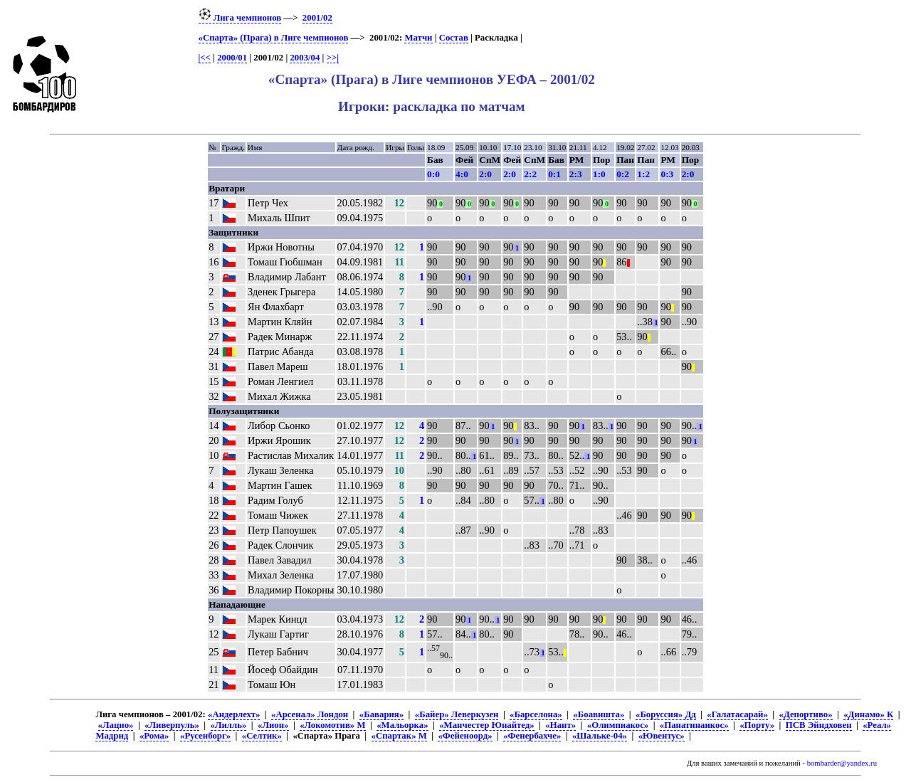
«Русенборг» (205, 736)
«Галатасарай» (737, 714)
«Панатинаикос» (694, 725)
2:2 (530, 174)
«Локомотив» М (332, 725)
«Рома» (154, 736)
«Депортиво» (806, 714)
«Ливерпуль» (171, 725)
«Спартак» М (399, 736)
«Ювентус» (661, 736)
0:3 (666, 174)
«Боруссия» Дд (666, 714)
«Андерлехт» (234, 714)
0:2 (622, 174)
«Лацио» (116, 725)
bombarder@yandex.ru (842, 763)
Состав (453, 38)
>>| (333, 58)
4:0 (462, 174)
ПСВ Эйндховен (819, 725)
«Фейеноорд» (465, 736)
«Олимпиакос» (617, 725)
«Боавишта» (598, 714)
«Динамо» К (868, 714)
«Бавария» (381, 714)
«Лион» (273, 725)
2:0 (485, 174)
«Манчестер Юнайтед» (487, 725)
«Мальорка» (402, 725)
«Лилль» (229, 725)
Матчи (418, 38)
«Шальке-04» (599, 736)
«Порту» (756, 725)
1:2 (643, 174)
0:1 (554, 174)
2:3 (575, 174)
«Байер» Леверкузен (457, 714)
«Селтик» (262, 736)
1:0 (599, 174)
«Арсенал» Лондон (309, 714)
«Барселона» (536, 714)
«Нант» (560, 725)
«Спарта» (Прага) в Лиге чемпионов (274, 38)
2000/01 (232, 58)
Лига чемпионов (240, 18)
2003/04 (305, 58)
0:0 (433, 174)
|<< (205, 58)
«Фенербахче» (532, 736)
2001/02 (317, 18)
